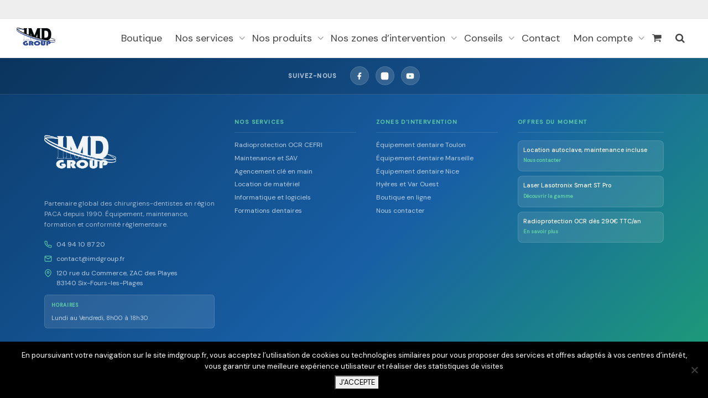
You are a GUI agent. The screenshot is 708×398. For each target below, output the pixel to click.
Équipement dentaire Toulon (421, 144)
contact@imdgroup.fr (90, 258)
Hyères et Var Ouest (407, 184)
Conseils (485, 38)
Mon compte (605, 38)
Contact (541, 38)
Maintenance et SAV (266, 158)
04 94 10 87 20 (80, 244)
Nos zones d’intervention (389, 38)
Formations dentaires (268, 210)
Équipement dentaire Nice (417, 171)
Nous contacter (400, 210)
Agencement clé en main (274, 171)
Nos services (205, 38)
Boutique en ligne (403, 197)
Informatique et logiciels (273, 197)
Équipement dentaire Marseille (424, 158)
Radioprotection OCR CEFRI (278, 144)
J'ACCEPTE (357, 382)
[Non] (694, 369)
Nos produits (283, 38)
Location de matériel (267, 184)
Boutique (141, 38)
